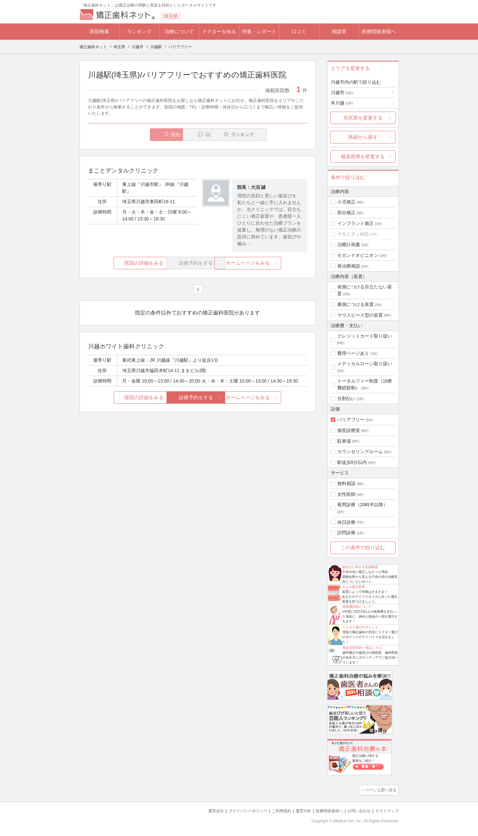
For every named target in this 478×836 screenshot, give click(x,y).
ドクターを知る (219, 31)
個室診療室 (348, 430)
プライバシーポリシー (237, 810)
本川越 (342, 102)
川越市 (342, 92)
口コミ (299, 31)
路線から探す (363, 137)
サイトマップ (386, 810)
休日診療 (346, 522)
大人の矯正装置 (353, 587)
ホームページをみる (271, 263)
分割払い (346, 398)
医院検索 (99, 31)
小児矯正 (346, 201)
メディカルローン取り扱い (364, 363)
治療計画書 (348, 244)
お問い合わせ (356, 810)
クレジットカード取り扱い (364, 336)
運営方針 (296, 810)
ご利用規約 (273, 810)
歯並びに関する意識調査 (360, 567)
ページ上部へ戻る (380, 789)
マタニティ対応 (353, 234)
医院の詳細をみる (124, 263)
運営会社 (203, 810)
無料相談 (346, 483)
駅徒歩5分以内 (352, 462)
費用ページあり (353, 353)
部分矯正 (346, 212)
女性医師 (346, 494)
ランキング (139, 31)
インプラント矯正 (355, 223)
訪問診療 (346, 532)
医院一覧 (132, 134)
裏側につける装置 (355, 304)
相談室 (339, 31)
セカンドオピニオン (357, 255)
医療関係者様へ (379, 31)
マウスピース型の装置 (360, 315)
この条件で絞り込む (363, 547)
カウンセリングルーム (360, 451)
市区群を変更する (363, 117)
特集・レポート (259, 31)
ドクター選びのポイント (360, 627)
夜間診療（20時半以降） (362, 504)
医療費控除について (357, 606)
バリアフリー (351, 419)
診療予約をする (198, 397)
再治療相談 (348, 266)
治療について (179, 31)
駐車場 (344, 441)
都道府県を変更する (363, 156)
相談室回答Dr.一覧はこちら (362, 647)
